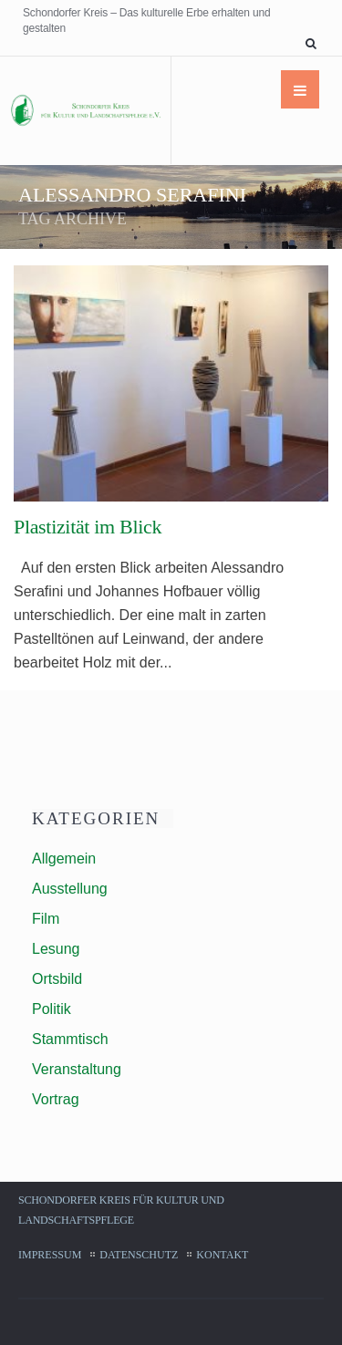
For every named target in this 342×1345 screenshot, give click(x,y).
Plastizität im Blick (87, 526)
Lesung (56, 949)
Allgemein (64, 858)
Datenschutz (138, 1254)
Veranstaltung (76, 1069)
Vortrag (55, 1099)
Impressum (49, 1254)
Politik (51, 1009)
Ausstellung (70, 888)
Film (45, 918)
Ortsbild (57, 979)
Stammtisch (70, 1039)
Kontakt (222, 1254)
